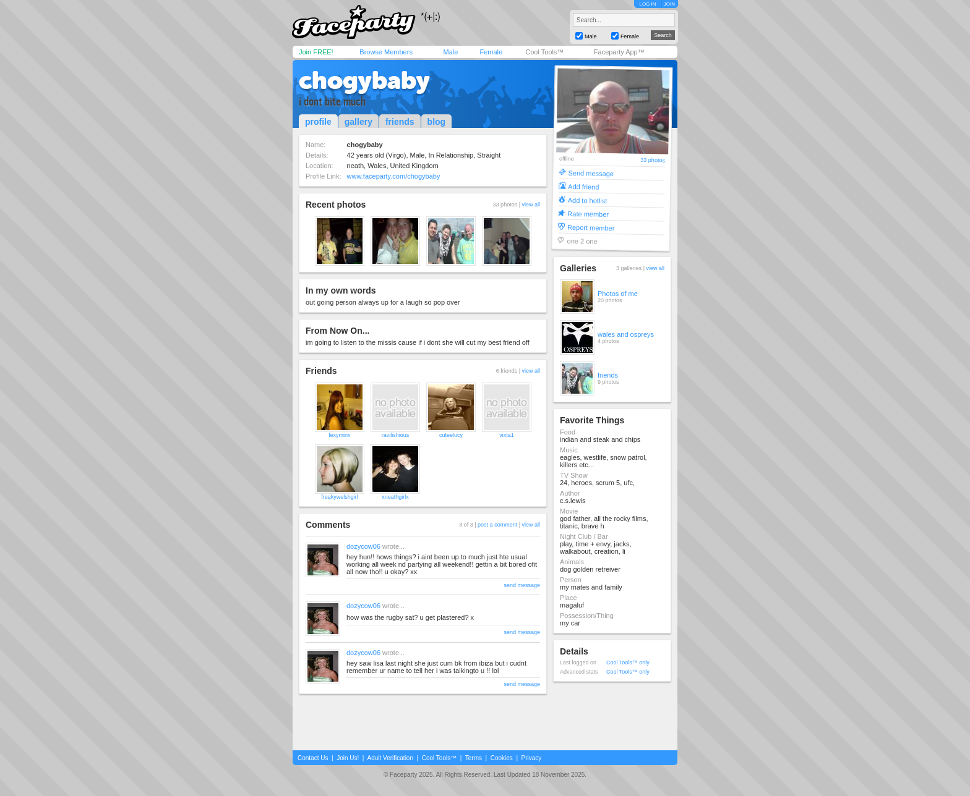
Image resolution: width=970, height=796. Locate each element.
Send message (591, 173)
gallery (358, 122)
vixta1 (506, 435)
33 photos (652, 160)
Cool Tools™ (544, 52)
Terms (473, 758)
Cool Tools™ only (628, 662)
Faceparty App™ (619, 52)
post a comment (497, 525)
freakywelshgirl (339, 497)
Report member (591, 227)
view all (530, 204)
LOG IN (647, 4)
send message (522, 585)
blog (436, 122)
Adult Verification (390, 758)
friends (399, 122)
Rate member (588, 214)
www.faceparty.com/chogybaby (393, 176)
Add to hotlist (587, 200)
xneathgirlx (395, 497)
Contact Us (313, 758)
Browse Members (386, 52)
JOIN (669, 4)
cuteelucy (451, 435)
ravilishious (396, 435)
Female (490, 52)
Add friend (583, 186)
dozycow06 (363, 546)
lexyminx (339, 435)
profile (318, 122)
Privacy (531, 758)
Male (450, 52)
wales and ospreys (626, 334)
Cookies (502, 758)
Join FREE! (316, 52)
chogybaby (364, 80)
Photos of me (618, 293)
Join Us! (348, 758)
